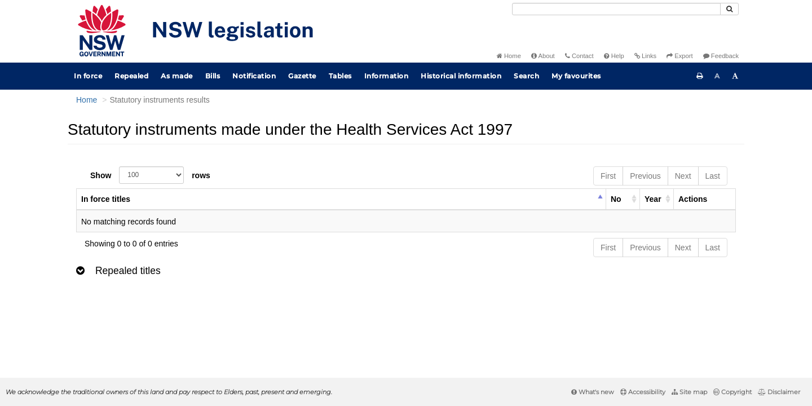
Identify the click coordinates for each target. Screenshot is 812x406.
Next (683, 175)
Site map (689, 392)
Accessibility (642, 392)
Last (712, 175)
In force (88, 76)
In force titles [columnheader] (105, 199)
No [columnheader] (616, 199)
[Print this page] (699, 76)
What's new (592, 392)
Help (614, 55)
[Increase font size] (735, 76)
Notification (254, 76)
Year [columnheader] (653, 199)
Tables (340, 76)
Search (526, 76)
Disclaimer (779, 392)
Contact (579, 55)
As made (177, 76)
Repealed (131, 76)
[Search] (616, 9)
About (543, 55)
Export (679, 55)
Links (645, 55)
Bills (212, 76)
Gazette (302, 76)
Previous (645, 175)
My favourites (576, 76)
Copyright (732, 392)
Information (386, 76)
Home (509, 55)
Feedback (721, 55)
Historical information (461, 76)
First (608, 175)
